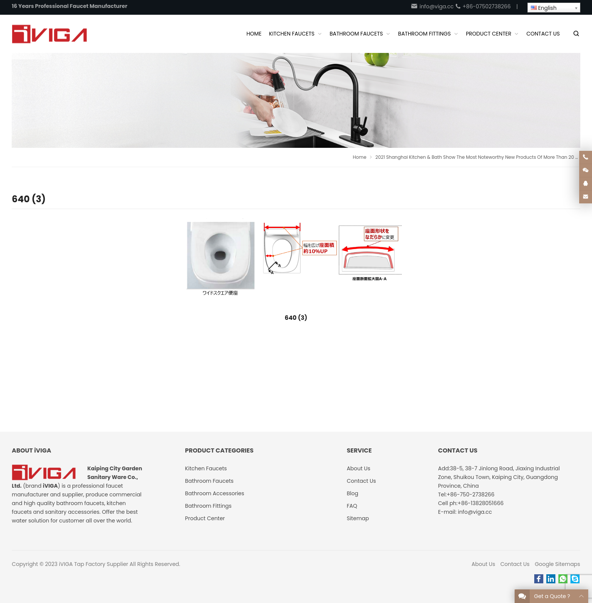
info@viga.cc (431, 6)
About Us (483, 564)
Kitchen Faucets (206, 468)
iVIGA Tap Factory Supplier (93, 564)
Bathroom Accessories (214, 493)
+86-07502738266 (482, 6)
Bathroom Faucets (209, 481)
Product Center (205, 518)
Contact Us (514, 564)
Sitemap (358, 518)
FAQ (352, 506)
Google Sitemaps (557, 564)
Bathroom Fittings (208, 506)
